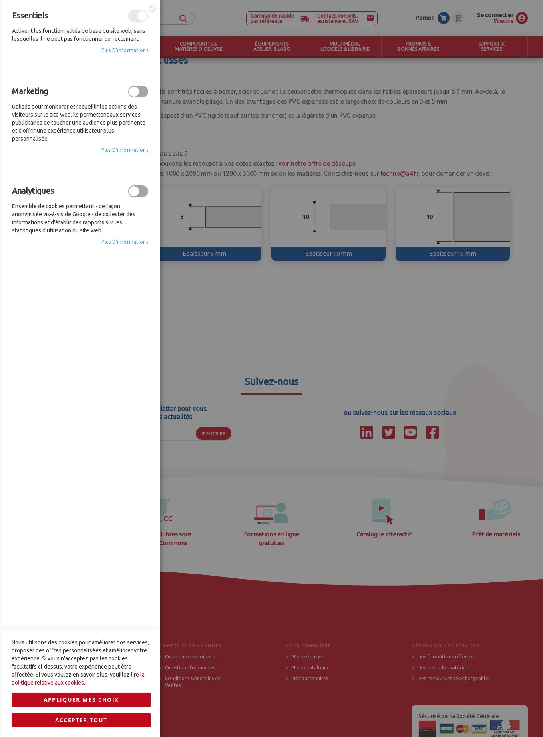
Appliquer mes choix (81, 498)
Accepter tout (81, 518)
